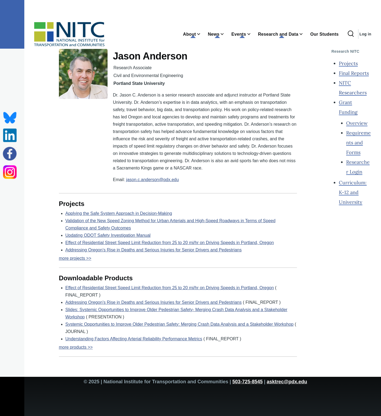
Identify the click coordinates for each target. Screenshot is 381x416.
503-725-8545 (247, 381)
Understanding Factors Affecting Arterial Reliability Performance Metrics (133, 339)
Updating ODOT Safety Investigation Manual (108, 235)
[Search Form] (350, 34)
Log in (365, 34)
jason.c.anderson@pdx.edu (152, 179)
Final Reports (354, 73)
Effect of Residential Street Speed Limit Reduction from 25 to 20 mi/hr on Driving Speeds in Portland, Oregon (169, 242)
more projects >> (75, 258)
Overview (356, 123)
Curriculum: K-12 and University (353, 192)
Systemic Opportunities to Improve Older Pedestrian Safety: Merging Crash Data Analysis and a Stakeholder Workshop (179, 324)
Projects (348, 63)
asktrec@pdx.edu (287, 381)
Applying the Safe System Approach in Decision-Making (118, 213)
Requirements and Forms (358, 142)
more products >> (76, 347)
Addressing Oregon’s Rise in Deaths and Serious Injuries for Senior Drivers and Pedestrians (153, 250)
